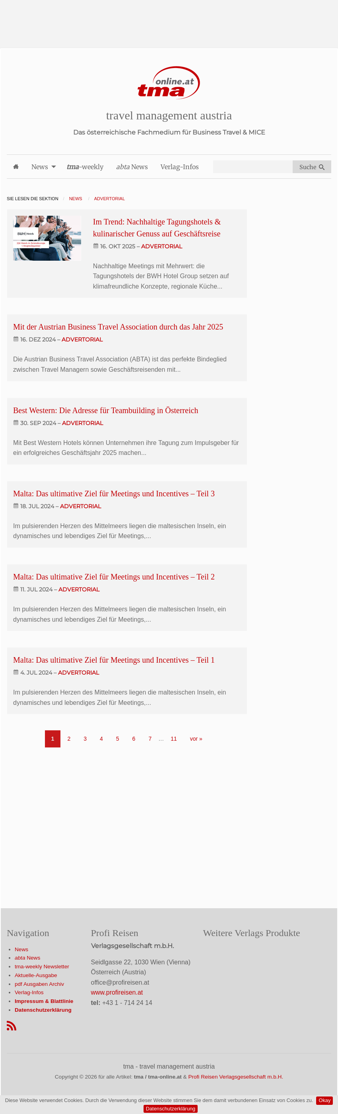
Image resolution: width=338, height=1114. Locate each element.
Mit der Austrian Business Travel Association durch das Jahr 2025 (118, 326)
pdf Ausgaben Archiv (39, 984)
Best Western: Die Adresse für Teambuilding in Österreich (105, 410)
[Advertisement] (169, 18)
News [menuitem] (39, 167)
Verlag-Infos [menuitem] (180, 167)
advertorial (161, 246)
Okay (324, 1100)
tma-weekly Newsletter (42, 967)
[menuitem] (16, 166)
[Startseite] (169, 83)
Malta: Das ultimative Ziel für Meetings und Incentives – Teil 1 (114, 660)
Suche (311, 167)
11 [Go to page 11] (174, 739)
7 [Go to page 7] (150, 739)
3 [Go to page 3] (85, 739)
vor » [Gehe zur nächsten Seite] (196, 739)
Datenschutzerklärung (170, 1109)
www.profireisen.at (117, 992)
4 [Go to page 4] (101, 739)
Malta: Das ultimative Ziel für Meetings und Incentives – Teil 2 (114, 576)
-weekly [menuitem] (84, 167)
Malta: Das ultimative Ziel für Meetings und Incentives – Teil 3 (114, 493)
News (21, 949)
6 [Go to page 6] (134, 739)
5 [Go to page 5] (117, 739)
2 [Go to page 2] (68, 739)
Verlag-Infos (29, 992)
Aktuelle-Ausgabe (36, 975)
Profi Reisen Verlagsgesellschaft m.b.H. (235, 1077)
